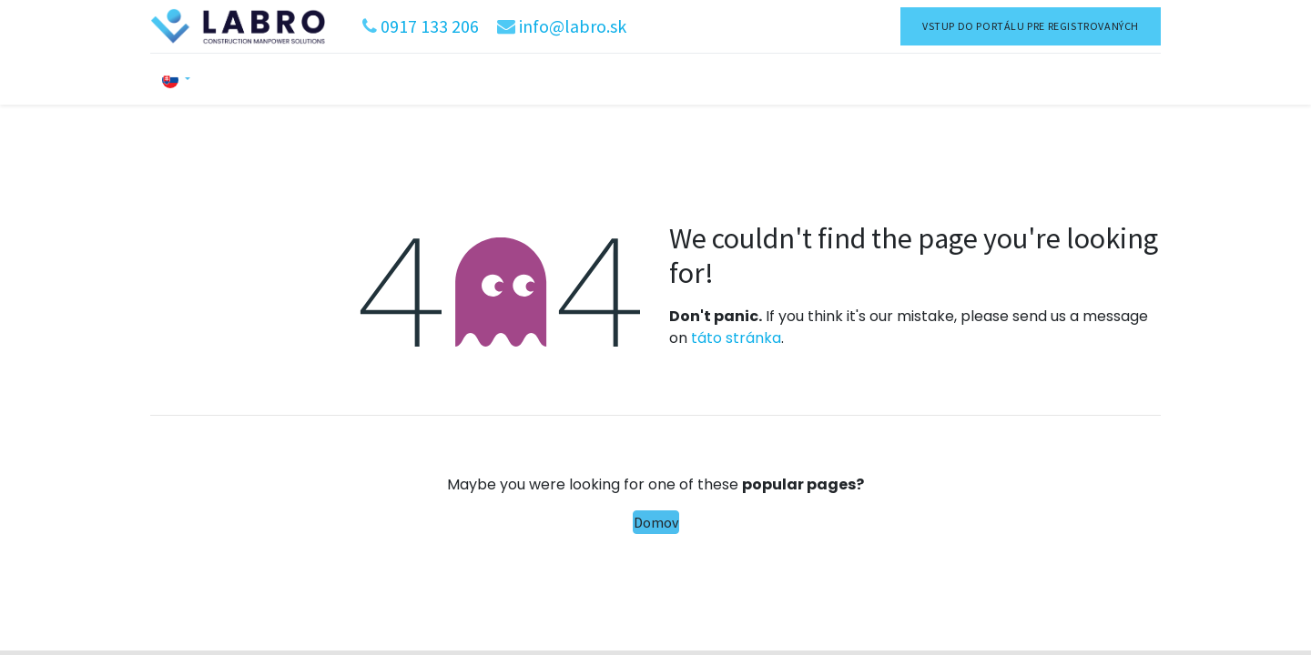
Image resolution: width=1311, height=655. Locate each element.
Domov (656, 522)
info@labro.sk (572, 26)
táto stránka (736, 338)
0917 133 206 (430, 26)
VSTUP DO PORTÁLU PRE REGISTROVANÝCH (1030, 26)
